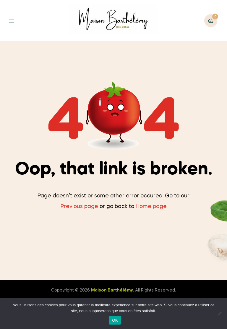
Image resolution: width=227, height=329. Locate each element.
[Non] (220, 313)
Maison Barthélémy (112, 290)
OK (115, 320)
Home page (151, 206)
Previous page (79, 206)
